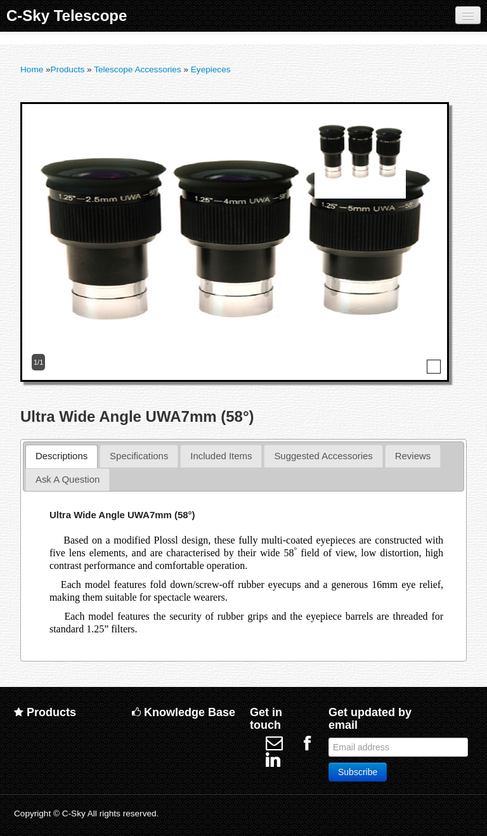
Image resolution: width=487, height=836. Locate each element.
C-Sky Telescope (66, 15)
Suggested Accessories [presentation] (323, 455)
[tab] (61, 456)
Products (68, 69)
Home (31, 69)
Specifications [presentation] (139, 455)
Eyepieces (211, 69)
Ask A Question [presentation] (68, 479)
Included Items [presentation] (221, 455)
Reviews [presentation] (413, 455)
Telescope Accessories (137, 69)
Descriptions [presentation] (62, 455)
